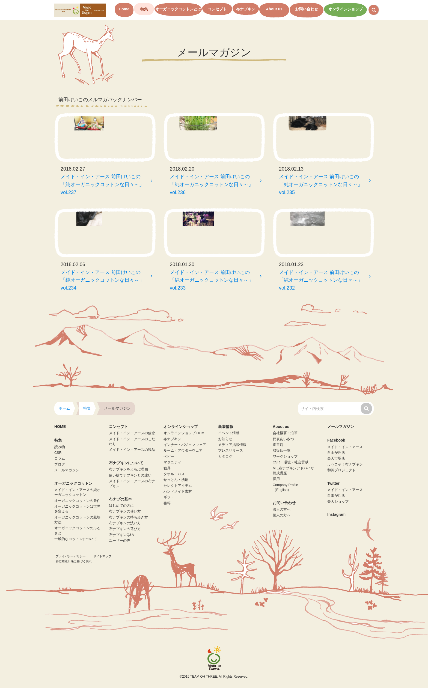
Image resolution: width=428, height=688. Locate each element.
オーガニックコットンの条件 (77, 501)
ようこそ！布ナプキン (345, 464)
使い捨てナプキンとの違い (130, 475)
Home (124, 9)
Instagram (336, 514)
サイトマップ (102, 556)
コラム (59, 458)
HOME (60, 426)
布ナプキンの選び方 (125, 529)
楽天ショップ (338, 502)
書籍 (167, 503)
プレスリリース (230, 450)
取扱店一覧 (281, 450)
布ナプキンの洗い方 (125, 523)
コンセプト (217, 9)
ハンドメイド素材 (178, 491)
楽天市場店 (336, 458)
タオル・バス (174, 474)
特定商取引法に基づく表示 (74, 561)
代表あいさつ (283, 439)
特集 (144, 9)
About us (274, 9)
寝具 (167, 468)
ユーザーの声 (119, 541)
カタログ (225, 456)
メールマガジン (66, 470)
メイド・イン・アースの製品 (132, 450)
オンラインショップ (345, 9)
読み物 (59, 447)
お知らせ (225, 439)
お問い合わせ (306, 9)
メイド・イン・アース (345, 447)
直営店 (278, 445)
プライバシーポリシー (71, 556)
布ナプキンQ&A (121, 535)
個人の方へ (281, 515)
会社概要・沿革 (285, 433)
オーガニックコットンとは (178, 9)
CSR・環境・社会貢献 (290, 462)
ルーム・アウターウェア (183, 450)
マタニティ (172, 462)
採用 (276, 479)
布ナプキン (245, 9)
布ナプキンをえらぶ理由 (128, 469)
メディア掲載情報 (232, 445)
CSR (58, 453)
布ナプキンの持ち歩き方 (128, 517)
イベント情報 (228, 433)
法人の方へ (281, 509)
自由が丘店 (336, 453)
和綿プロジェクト (341, 470)
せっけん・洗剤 (176, 480)
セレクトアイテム (178, 486)
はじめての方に (121, 506)
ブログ (59, 464)
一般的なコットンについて (75, 539)
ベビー (169, 456)
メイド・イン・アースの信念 (132, 433)
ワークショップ (285, 456)
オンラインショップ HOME (185, 433)
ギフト (169, 497)
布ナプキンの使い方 (125, 511)
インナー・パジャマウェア (185, 445)
